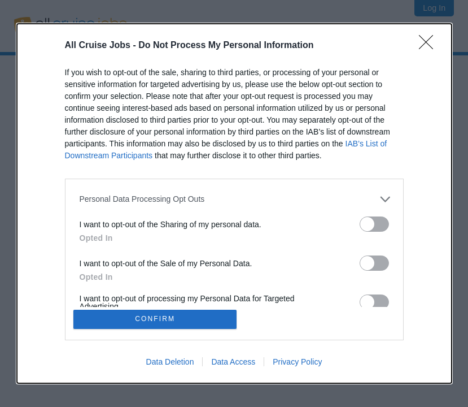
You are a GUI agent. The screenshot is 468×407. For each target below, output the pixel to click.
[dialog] (234, 203)
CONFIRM (156, 319)
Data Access (233, 362)
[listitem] (234, 198)
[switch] (374, 223)
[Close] (429, 44)
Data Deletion (170, 362)
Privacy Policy (297, 362)
